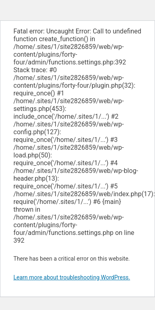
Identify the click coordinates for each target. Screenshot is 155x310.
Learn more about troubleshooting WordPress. (71, 277)
